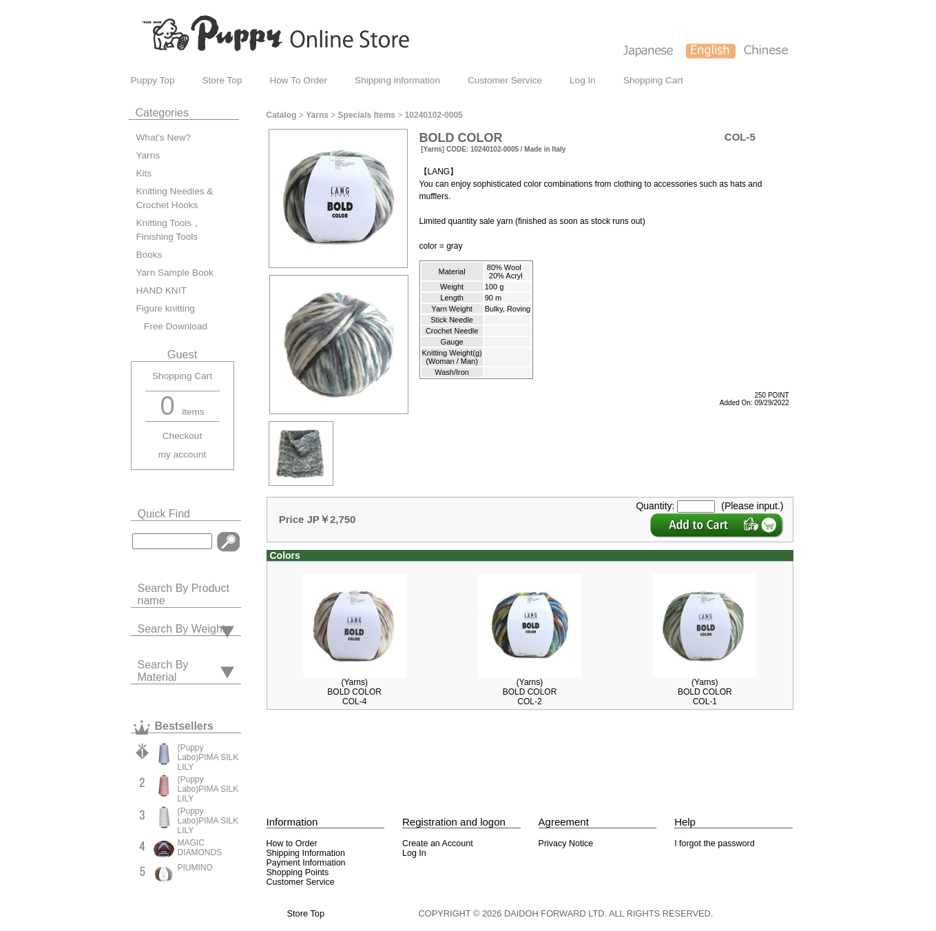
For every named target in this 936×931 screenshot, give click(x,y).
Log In (583, 80)
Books (149, 254)
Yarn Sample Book (175, 272)
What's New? (163, 137)
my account (182, 454)
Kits (144, 173)
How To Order (298, 80)
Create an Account (437, 843)
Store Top (222, 80)
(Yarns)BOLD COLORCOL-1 (705, 691)
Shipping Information (306, 853)
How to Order (292, 843)
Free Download (172, 326)
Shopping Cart (653, 80)
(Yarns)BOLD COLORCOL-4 (354, 691)
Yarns (148, 155)
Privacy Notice (566, 843)
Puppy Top (153, 80)
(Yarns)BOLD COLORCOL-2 (530, 691)
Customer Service (505, 80)
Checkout (182, 436)
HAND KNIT (161, 290)
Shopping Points (298, 872)
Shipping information (397, 80)
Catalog (282, 115)
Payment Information (306, 863)
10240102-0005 (434, 115)
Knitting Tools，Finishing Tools (169, 230)
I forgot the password (714, 843)
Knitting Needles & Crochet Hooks (175, 198)
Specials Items (366, 115)
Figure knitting (165, 308)
